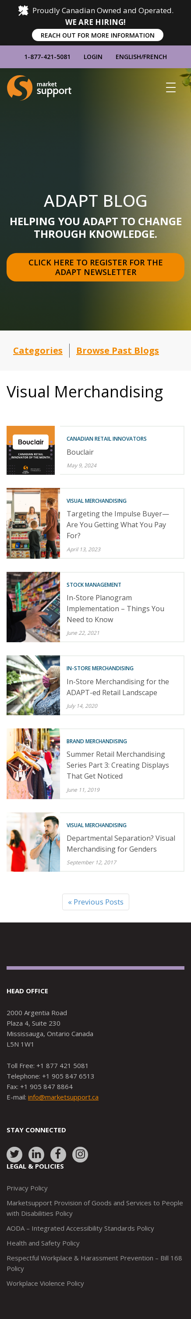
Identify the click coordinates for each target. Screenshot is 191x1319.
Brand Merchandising (97, 741)
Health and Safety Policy (43, 1243)
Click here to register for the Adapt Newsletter (96, 267)
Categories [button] (38, 350)
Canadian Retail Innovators (107, 438)
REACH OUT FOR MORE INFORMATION (98, 35)
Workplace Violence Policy (45, 1283)
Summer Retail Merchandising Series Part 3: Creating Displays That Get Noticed (118, 765)
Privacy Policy (27, 1187)
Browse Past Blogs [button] (117, 350)
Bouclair (80, 452)
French (155, 56)
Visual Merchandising (97, 501)
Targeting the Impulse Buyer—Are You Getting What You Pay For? (118, 524)
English (128, 56)
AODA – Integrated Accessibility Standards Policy (80, 1228)
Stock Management (94, 584)
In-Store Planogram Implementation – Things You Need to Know (115, 608)
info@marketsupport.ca (63, 1097)
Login (93, 56)
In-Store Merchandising (100, 668)
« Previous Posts (96, 902)
